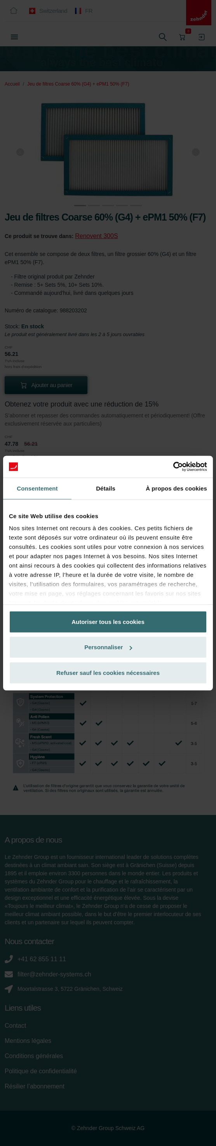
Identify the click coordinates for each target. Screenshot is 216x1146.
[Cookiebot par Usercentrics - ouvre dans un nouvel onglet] (173, 467)
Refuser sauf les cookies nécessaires (108, 672)
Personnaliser (108, 647)
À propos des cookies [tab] (176, 488)
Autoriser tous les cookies (108, 621)
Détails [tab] (105, 488)
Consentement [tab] (37, 488)
